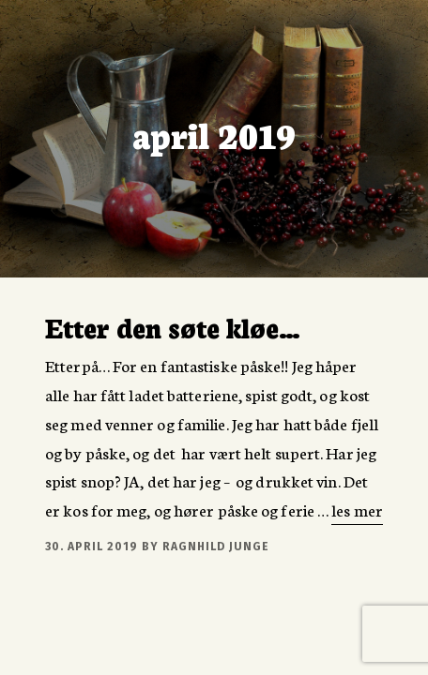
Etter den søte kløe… (172, 327)
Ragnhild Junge (215, 546)
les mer (357, 509)
